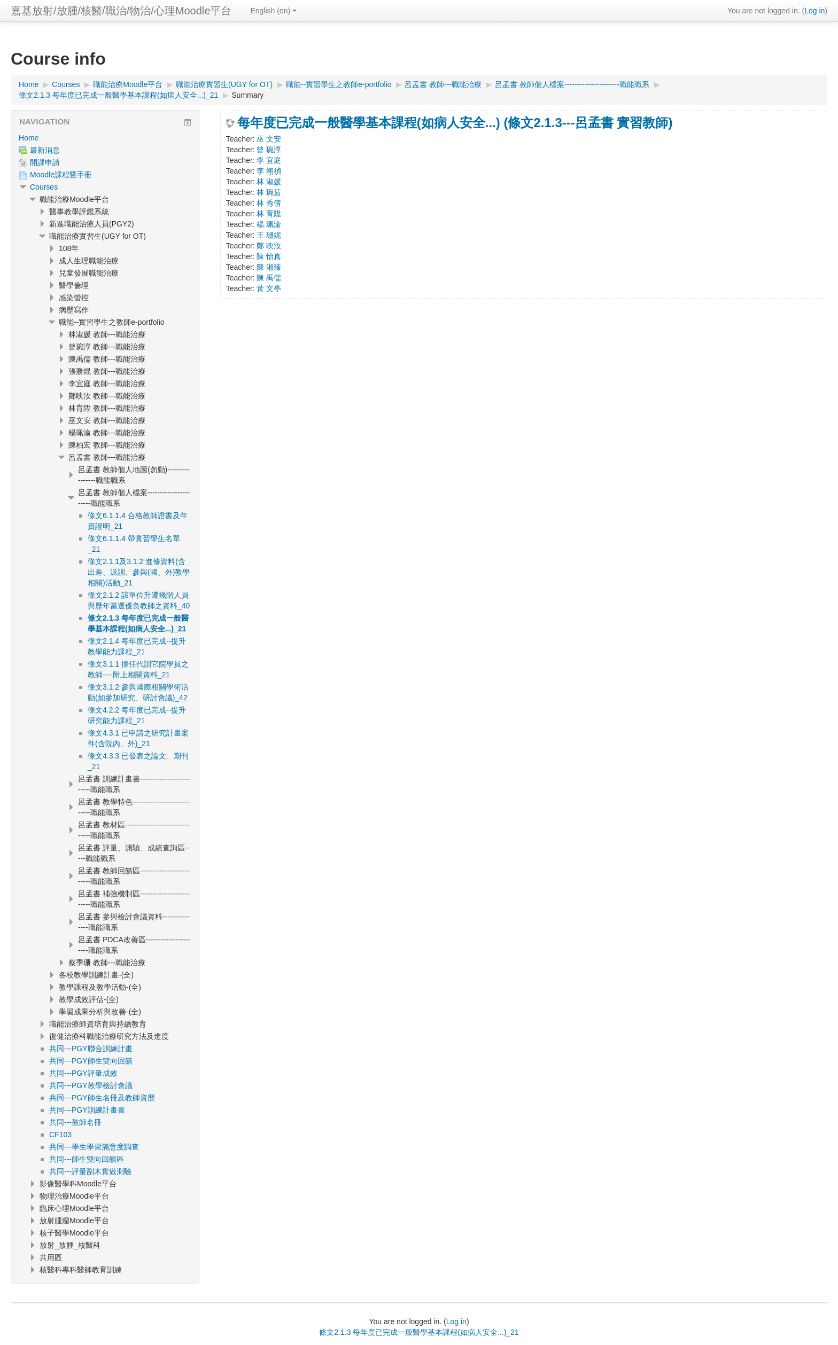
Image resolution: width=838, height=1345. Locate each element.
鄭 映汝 (269, 245)
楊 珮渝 (269, 224)
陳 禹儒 (269, 277)
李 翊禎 (269, 171)
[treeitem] (105, 137)
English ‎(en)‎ (273, 10)
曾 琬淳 (269, 149)
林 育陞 (269, 213)
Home (28, 138)
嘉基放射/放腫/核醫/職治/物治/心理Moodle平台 (121, 11)
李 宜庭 (269, 160)
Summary (247, 95)
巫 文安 (269, 139)
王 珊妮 (269, 235)
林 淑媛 (269, 181)
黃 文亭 (269, 288)
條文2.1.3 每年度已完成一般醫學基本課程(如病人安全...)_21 (418, 1332)
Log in (814, 10)
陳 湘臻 (269, 267)
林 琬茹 (269, 192)
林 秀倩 (269, 203)
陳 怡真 (269, 256)
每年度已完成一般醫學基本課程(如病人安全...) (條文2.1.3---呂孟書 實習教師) (455, 122)
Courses (44, 187)
